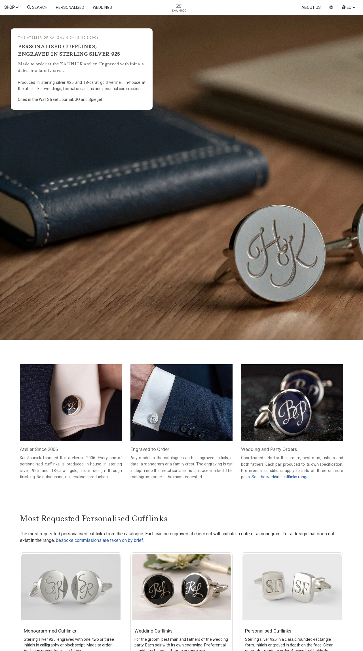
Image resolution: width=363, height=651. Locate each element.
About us (311, 7)
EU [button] (348, 7)
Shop (11, 7)
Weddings (102, 7)
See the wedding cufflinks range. (280, 477)
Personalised (70, 7)
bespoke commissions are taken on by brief (99, 540)
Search (37, 7)
